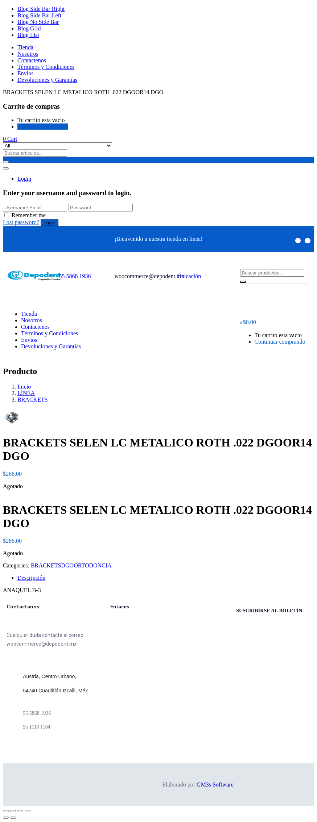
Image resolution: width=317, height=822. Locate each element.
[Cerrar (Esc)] (6, 811)
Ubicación (189, 276)
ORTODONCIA (93, 565)
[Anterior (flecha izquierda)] (6, 818)
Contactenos (31, 60)
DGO (67, 565)
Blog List (28, 35)
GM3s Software (215, 784)
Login (24, 179)
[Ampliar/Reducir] (27, 811)
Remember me (29, 215)
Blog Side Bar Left (39, 15)
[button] (10, 139)
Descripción (31, 578)
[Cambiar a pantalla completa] (20, 811)
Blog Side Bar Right (41, 9)
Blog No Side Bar (38, 22)
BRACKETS (32, 400)
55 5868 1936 (75, 276)
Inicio (24, 386)
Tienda (25, 47)
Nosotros (27, 54)
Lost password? (21, 222)
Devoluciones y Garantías (47, 80)
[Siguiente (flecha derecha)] (13, 818)
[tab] (165, 578)
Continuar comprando (42, 126)
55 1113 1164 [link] (36, 727)
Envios (25, 73)
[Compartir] (13, 811)
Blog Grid (29, 28)
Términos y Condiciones (45, 67)
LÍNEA (26, 393)
